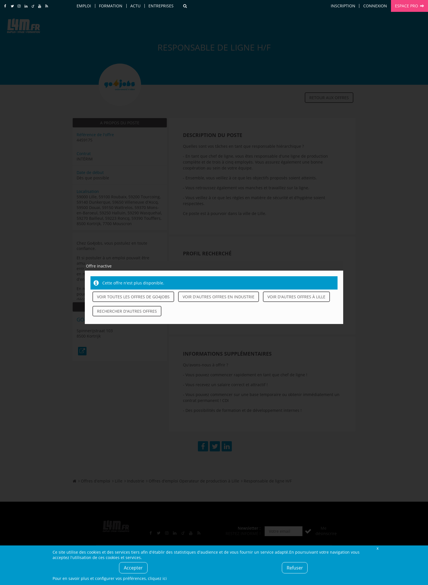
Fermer (377, 548)
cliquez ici (157, 578)
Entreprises (161, 5)
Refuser (295, 568)
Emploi (84, 5)
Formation (110, 5)
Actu (135, 5)
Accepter (133, 568)
